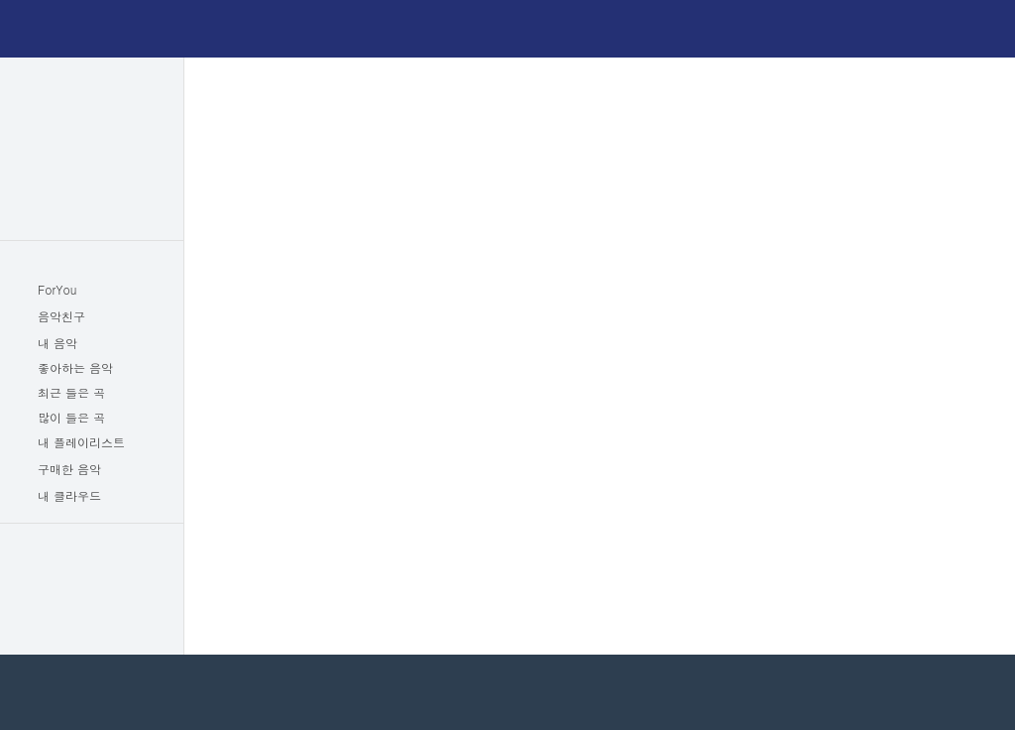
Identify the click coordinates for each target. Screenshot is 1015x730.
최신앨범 (91, 84)
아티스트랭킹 (91, 213)
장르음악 (91, 136)
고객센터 (122, 633)
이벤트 (92, 598)
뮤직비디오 (91, 162)
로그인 (936, 30)
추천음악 (91, 187)
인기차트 (91, 110)
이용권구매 (834, 28)
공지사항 (61, 633)
